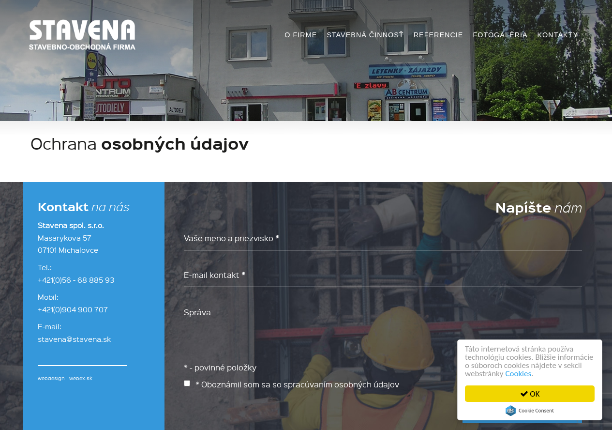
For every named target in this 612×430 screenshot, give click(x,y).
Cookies (519, 374)
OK (530, 394)
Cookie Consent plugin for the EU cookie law (530, 410)
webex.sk (80, 378)
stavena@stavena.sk (74, 339)
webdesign (51, 378)
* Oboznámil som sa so (291, 384)
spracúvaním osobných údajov (341, 384)
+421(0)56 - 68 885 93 (76, 280)
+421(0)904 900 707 (73, 309)
